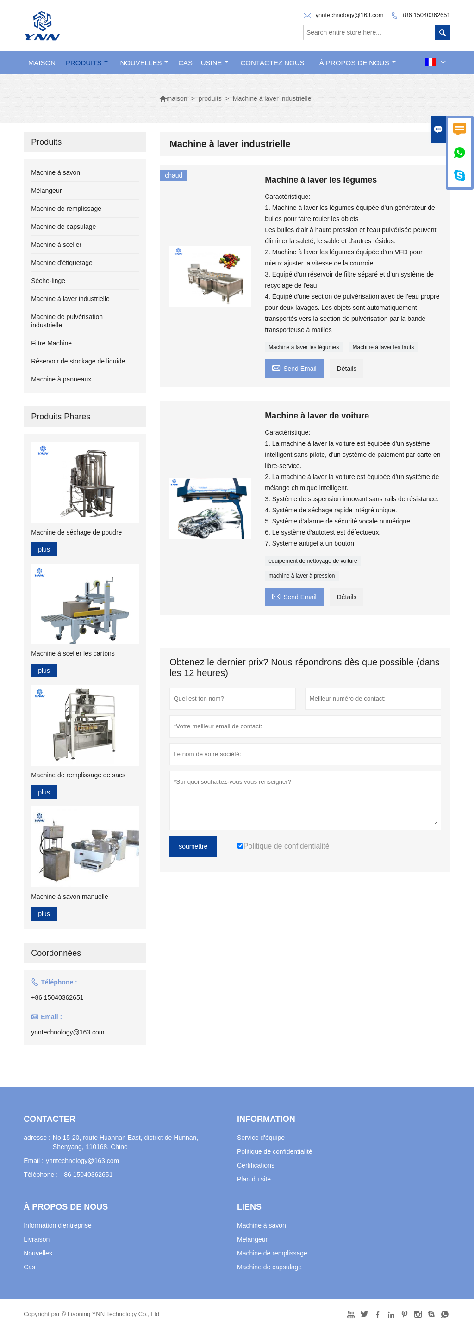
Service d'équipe (261, 1137)
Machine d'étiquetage (62, 262)
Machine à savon (55, 172)
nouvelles (144, 63)
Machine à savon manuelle (69, 896)
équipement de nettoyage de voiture (312, 561)
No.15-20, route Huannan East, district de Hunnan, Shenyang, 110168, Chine (125, 1142)
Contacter (49, 1119)
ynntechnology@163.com (350, 15)
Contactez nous (273, 63)
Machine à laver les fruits (383, 347)
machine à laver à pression (301, 575)
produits (87, 63)
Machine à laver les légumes (303, 347)
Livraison (37, 1239)
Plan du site (254, 1179)
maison (42, 63)
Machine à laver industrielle (70, 298)
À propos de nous (357, 63)
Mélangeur (46, 190)
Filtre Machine (51, 343)
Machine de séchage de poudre (76, 532)
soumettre (193, 846)
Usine (215, 63)
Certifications (255, 1165)
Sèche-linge (48, 280)
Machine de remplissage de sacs (78, 775)
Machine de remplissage (66, 208)
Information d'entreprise (58, 1225)
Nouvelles (38, 1253)
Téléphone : (41, 1174)
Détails (347, 368)
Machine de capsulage (63, 226)
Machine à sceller (56, 244)
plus (44, 549)
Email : (34, 1160)
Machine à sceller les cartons (73, 653)
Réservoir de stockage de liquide (78, 361)
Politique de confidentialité (274, 1151)
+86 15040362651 (426, 15)
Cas (185, 63)
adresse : (37, 1137)
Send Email (294, 367)
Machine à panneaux (61, 379)
